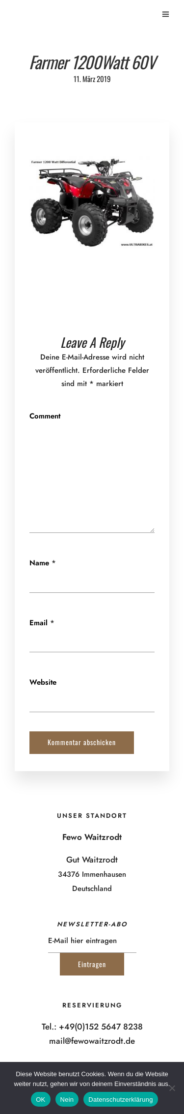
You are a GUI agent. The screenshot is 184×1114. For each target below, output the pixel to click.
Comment (44, 416)
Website (42, 682)
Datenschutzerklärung (120, 1099)
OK (40, 1099)
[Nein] (172, 1088)
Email (38, 622)
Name (39, 562)
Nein (67, 1099)
